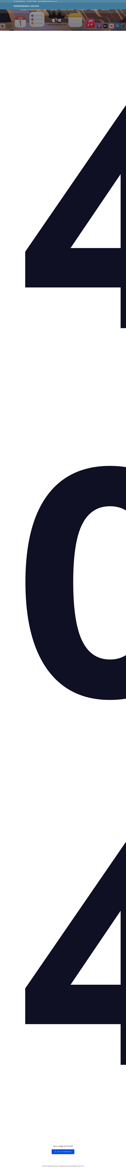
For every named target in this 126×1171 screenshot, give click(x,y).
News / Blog (94, 10)
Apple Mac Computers (50, 10)
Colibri (82, 1166)
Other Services (82, 10)
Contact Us (105, 10)
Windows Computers (67, 10)
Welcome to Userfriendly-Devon (30, 10)
